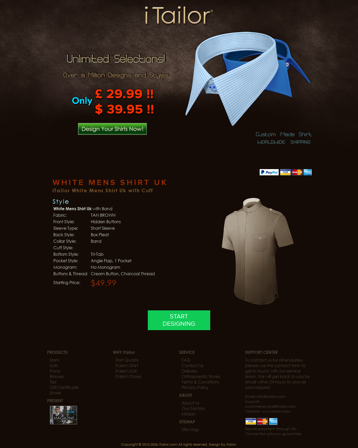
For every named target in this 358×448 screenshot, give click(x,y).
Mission (188, 414)
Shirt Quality (127, 360)
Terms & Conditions (200, 382)
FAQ (186, 360)
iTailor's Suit (126, 371)
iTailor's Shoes (128, 376)
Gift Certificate (64, 387)
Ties (53, 382)
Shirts (54, 360)
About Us (190, 403)
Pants (55, 371)
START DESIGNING (179, 320)
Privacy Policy (195, 387)
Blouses (57, 376)
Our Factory (193, 408)
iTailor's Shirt (127, 365)
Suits (54, 365)
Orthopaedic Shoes (201, 376)
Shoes (55, 392)
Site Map (190, 429)
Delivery (189, 371)
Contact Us (192, 365)
